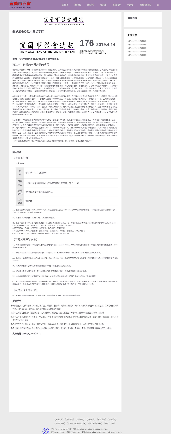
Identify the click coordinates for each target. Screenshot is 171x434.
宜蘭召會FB (60, 423)
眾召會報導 (117, 5)
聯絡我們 (103, 5)
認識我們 (65, 5)
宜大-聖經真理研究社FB (76, 423)
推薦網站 (91, 419)
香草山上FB (109, 423)
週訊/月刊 (90, 5)
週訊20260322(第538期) (137, 48)
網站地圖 (101, 419)
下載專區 (130, 5)
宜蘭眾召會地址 (145, 5)
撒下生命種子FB (95, 423)
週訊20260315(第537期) (137, 51)
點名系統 (112, 419)
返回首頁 (59, 419)
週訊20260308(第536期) (137, 55)
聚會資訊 (77, 5)
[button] (158, 5)
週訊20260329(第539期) (137, 44)
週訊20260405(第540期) (137, 41)
